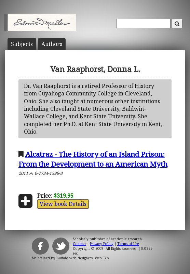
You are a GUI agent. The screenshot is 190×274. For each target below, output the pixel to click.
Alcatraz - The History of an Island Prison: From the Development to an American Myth (92, 159)
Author (51, 44)
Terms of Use (128, 243)
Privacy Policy (101, 243)
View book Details (63, 204)
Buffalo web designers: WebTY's (82, 258)
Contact (79, 243)
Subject (22, 44)
